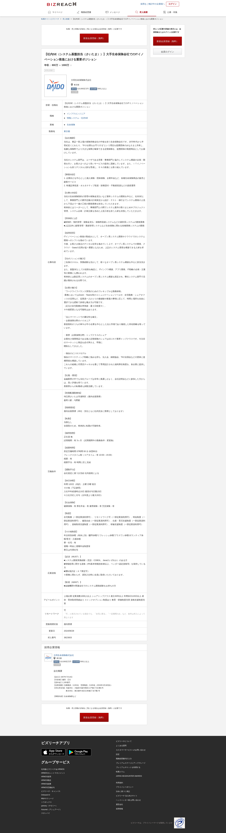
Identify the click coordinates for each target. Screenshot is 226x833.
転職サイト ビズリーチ (50, 19)
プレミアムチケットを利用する (128, 767)
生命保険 (71, 124)
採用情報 (119, 809)
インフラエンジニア (76, 113)
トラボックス (46, 802)
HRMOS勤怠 (46, 780)
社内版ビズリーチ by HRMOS (52, 769)
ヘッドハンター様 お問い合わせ (128, 800)
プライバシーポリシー (124, 787)
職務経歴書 (86, 12)
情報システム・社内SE (77, 118)
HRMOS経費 (46, 784)
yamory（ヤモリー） (49, 806)
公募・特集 (172, 12)
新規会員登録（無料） (94, 38)
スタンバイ (45, 813)
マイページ (57, 12)
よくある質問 (121, 746)
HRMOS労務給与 (48, 787)
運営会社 (119, 804)
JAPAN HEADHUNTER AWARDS (129, 776)
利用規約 (119, 783)
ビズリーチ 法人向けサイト (126, 796)
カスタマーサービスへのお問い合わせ (131, 750)
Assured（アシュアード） (51, 810)
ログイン (173, 4)
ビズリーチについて (124, 741)
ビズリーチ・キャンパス (50, 791)
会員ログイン (167, 51)
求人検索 (143, 12)
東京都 (67, 131)
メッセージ (115, 12)
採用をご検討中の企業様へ (153, 4)
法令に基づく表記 (123, 791)
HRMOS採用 (46, 777)
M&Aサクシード (47, 798)
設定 (117, 754)
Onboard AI (45, 795)
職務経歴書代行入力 (124, 759)
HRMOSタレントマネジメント (53, 773)
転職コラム (120, 772)
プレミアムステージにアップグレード (131, 763)
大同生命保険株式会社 (64, 655)
